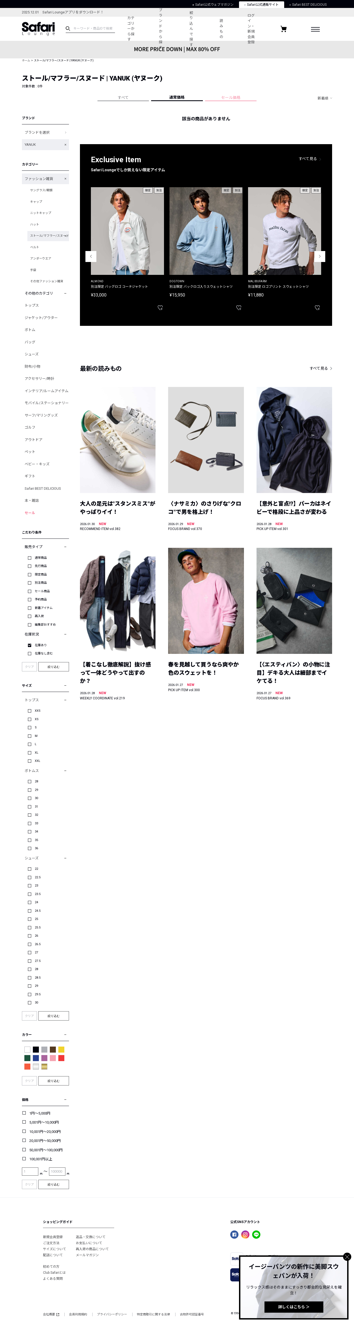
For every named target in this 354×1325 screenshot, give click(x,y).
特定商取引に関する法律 (153, 1314)
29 (36, 790)
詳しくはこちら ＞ (294, 1307)
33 (36, 823)
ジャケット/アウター (41, 318)
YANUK (30, 145)
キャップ (36, 202)
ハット (34, 224)
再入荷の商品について (92, 1249)
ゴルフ (30, 427)
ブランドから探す (160, 29)
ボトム (30, 330)
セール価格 (230, 97)
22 (36, 869)
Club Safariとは (54, 1273)
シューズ (32, 354)
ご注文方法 (51, 1243)
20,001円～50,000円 (45, 1141)
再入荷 (39, 616)
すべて (123, 97)
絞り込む (54, 666)
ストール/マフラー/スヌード (49, 236)
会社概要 (51, 1314)
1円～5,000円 (39, 1113)
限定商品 (41, 574)
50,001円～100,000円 (46, 1150)
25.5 (38, 927)
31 (36, 806)
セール (30, 513)
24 (36, 902)
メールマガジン (87, 1255)
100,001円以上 (40, 1159)
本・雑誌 (32, 500)
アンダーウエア (40, 258)
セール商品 (42, 591)
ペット (30, 452)
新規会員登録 (53, 1237)
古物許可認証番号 (192, 1314)
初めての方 (51, 1267)
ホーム (26, 60)
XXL (37, 761)
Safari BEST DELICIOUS (43, 488)
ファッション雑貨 (39, 179)
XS (37, 719)
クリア (29, 667)
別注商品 (41, 583)
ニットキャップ (40, 213)
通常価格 (177, 97)
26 (36, 936)
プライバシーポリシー (112, 1314)
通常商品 (41, 558)
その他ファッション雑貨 (46, 281)
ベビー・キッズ (37, 464)
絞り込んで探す (190, 29)
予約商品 (41, 599)
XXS (38, 711)
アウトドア (33, 440)
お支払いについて (89, 1243)
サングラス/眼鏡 (41, 190)
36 (36, 848)
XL (36, 752)
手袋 (33, 270)
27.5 (38, 961)
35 (36, 840)
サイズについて (54, 1249)
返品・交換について (90, 1237)
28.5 (38, 977)
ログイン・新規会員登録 (251, 28)
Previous (90, 256)
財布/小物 (32, 366)
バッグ (30, 342)
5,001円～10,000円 (44, 1122)
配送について (53, 1255)
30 (36, 798)
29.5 (38, 994)
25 (36, 919)
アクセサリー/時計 (39, 379)
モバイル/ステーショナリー (47, 403)
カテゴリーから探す (130, 28)
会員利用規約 (78, 1314)
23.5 (38, 894)
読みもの (220, 29)
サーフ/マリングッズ (41, 415)
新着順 (323, 98)
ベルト (34, 247)
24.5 (38, 911)
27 (36, 952)
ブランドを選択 (37, 132)
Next (319, 256)
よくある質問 (53, 1279)
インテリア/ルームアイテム (46, 391)
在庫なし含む (44, 653)
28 (36, 781)
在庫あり (41, 645)
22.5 (38, 877)
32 (36, 815)
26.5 (38, 944)
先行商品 (41, 566)
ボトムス (32, 771)
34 (36, 831)
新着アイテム (44, 608)
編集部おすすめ (45, 624)
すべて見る (308, 158)
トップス (32, 305)
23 (36, 885)
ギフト (30, 476)
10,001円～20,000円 (45, 1132)
